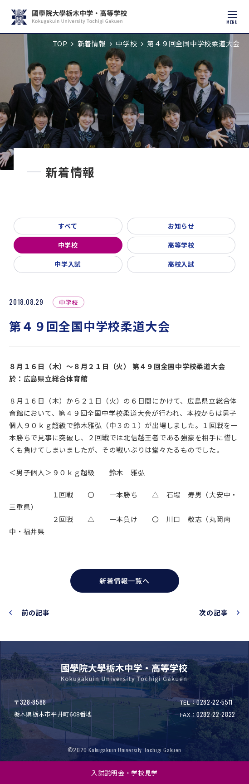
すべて (68, 225)
